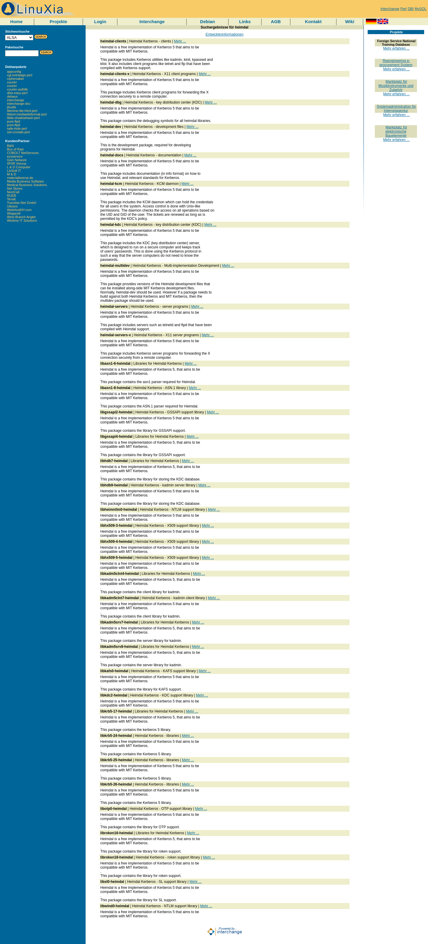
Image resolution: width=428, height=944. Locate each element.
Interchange (389, 9)
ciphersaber (15, 78)
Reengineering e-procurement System (396, 63)
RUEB (11, 195)
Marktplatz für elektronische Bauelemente (396, 131)
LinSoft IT (14, 170)
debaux (12, 96)
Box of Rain (15, 149)
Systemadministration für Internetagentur (396, 108)
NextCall (13, 192)
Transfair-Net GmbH (21, 202)
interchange (15, 100)
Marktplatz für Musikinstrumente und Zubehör (395, 86)
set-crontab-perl (18, 132)
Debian (207, 21)
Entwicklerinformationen (224, 34)
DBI (411, 9)
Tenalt (11, 199)
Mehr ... (180, 41)
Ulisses (12, 206)
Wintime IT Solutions (22, 220)
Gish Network (17, 160)
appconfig (14, 71)
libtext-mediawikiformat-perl (27, 114)
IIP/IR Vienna (16, 163)
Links (245, 21)
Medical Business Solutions (27, 185)
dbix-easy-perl (17, 93)
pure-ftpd (13, 121)
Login (100, 21)
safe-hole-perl (17, 128)
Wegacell (14, 213)
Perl (403, 9)
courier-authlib (17, 89)
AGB (276, 21)
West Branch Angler (21, 217)
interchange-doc (19, 103)
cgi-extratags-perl (19, 75)
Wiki (349, 21)
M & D (11, 174)
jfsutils (11, 107)
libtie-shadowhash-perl (23, 118)
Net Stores (15, 188)
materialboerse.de (20, 178)
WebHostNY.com (19, 210)
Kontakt (313, 21)
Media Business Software (25, 181)
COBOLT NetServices (23, 153)
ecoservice (15, 156)
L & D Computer (18, 167)
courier (12, 82)
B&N (10, 145)
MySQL (421, 9)
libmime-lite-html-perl (22, 110)
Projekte (58, 21)
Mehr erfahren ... (396, 48)
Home (16, 21)
